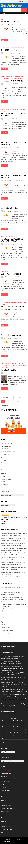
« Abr (2, 742)
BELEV (2, 457)
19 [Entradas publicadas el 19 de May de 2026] (10, 732)
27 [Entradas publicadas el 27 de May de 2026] (14, 735)
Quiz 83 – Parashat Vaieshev (11, 335)
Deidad (2, 363)
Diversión (3, 271)
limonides (7, 53)
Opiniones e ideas (5, 302)
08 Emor (3, 19)
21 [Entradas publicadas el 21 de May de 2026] (17, 732)
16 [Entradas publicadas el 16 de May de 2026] (25, 729)
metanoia (7, 118)
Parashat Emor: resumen (10, 21)
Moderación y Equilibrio (9, 208)
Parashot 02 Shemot (18, 76)
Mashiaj (3, 236)
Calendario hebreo (6, 454)
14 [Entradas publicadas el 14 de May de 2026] (17, 729)
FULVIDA (3, 460)
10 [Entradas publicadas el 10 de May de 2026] (2, 729)
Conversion (4, 173)
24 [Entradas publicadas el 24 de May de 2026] (2, 735)
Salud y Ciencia (10, 206)
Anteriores (5, 397)
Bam (8, 841)
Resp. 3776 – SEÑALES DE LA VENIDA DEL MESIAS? (12, 240)
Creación (3, 140)
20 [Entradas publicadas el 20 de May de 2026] (14, 732)
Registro (3, 473)
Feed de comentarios (7, 482)
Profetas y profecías (6, 365)
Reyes (2, 367)
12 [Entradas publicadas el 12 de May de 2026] (10, 729)
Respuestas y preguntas (18, 47)
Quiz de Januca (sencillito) (11, 274)
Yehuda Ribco (8, 24)
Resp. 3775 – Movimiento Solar (12, 307)
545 (8, 401)
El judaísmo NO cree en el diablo (10, 694)
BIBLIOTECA (4, 449)
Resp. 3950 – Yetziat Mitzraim (12, 81)
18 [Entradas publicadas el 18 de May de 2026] (6, 732)
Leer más (4, 40)
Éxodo (2, 76)
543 (20, 397)
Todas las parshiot (6, 463)
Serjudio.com (13, 840)
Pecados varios (5, 78)
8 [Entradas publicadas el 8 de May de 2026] (21, 727)
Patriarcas (22, 333)
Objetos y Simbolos (6, 47)
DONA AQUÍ (13, 433)
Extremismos (8, 76)
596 (18, 401)
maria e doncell (8, 180)
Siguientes (5, 405)
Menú (4, 13)
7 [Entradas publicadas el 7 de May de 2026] (17, 727)
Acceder (3, 476)
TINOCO (7, 147)
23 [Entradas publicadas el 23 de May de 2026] (25, 732)
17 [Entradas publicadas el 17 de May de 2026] (2, 732)
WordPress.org (5, 485)
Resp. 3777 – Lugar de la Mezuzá (13, 50)
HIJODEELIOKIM (8, 244)
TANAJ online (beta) (6, 446)
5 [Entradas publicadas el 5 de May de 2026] (9, 727)
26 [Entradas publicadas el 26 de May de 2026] (10, 735)
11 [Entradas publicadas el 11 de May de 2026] (6, 729)
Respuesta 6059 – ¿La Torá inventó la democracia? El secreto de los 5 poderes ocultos (12, 599)
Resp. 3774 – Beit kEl (8, 370)
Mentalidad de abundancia (17, 577)
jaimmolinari (8, 83)
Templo (3, 111)
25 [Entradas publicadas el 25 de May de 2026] (6, 735)
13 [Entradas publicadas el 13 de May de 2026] (14, 729)
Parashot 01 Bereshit (12, 333)
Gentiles (10, 173)
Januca (8, 271)
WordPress (3, 841)
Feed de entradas (6, 479)
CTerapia (3, 206)
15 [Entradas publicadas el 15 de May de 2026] (21, 729)
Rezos (6, 367)
